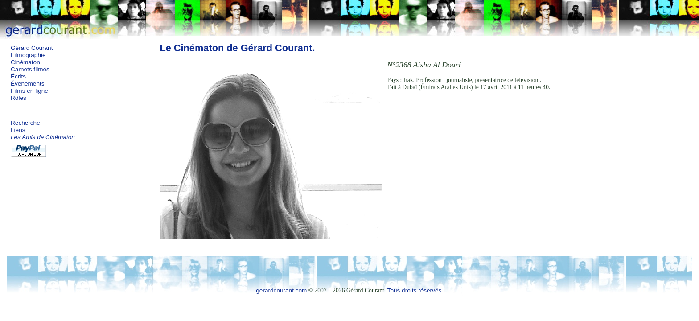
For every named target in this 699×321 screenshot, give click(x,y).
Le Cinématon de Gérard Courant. (237, 48)
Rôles (18, 98)
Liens (18, 130)
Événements (28, 83)
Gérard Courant (32, 48)
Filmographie (28, 55)
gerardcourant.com (281, 290)
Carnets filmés (30, 69)
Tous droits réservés (414, 290)
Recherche (25, 122)
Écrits (18, 76)
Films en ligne (29, 90)
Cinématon (25, 62)
